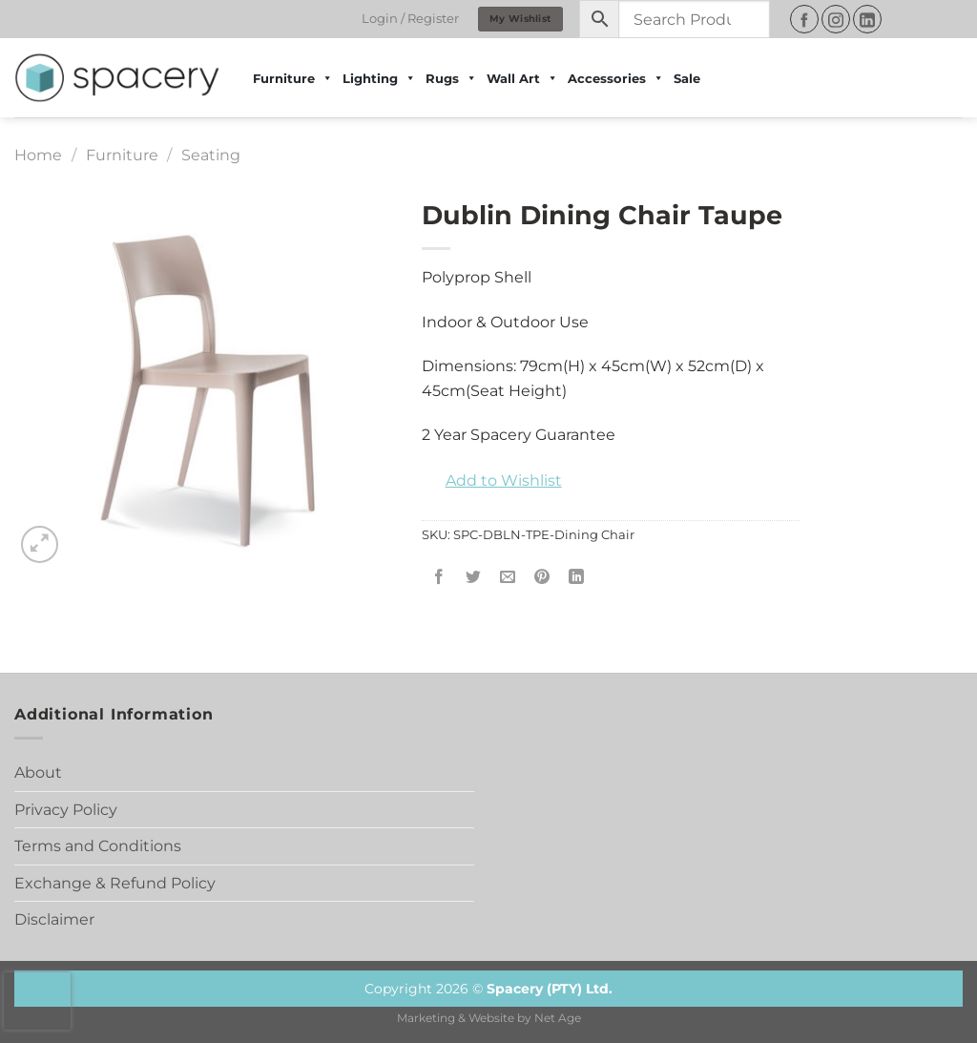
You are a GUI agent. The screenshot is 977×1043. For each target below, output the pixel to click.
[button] (492, 481)
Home (38, 155)
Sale (687, 78)
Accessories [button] (616, 78)
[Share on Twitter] (472, 578)
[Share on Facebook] (438, 578)
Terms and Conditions (97, 846)
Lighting (379, 78)
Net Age (557, 1018)
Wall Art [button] (522, 78)
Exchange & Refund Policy (115, 883)
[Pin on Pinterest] (542, 578)
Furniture (122, 155)
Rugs (451, 78)
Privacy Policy (65, 810)
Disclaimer (54, 919)
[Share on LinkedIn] (576, 578)
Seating (210, 155)
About (38, 772)
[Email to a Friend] (507, 578)
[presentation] (37, 1001)
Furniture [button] (293, 78)
